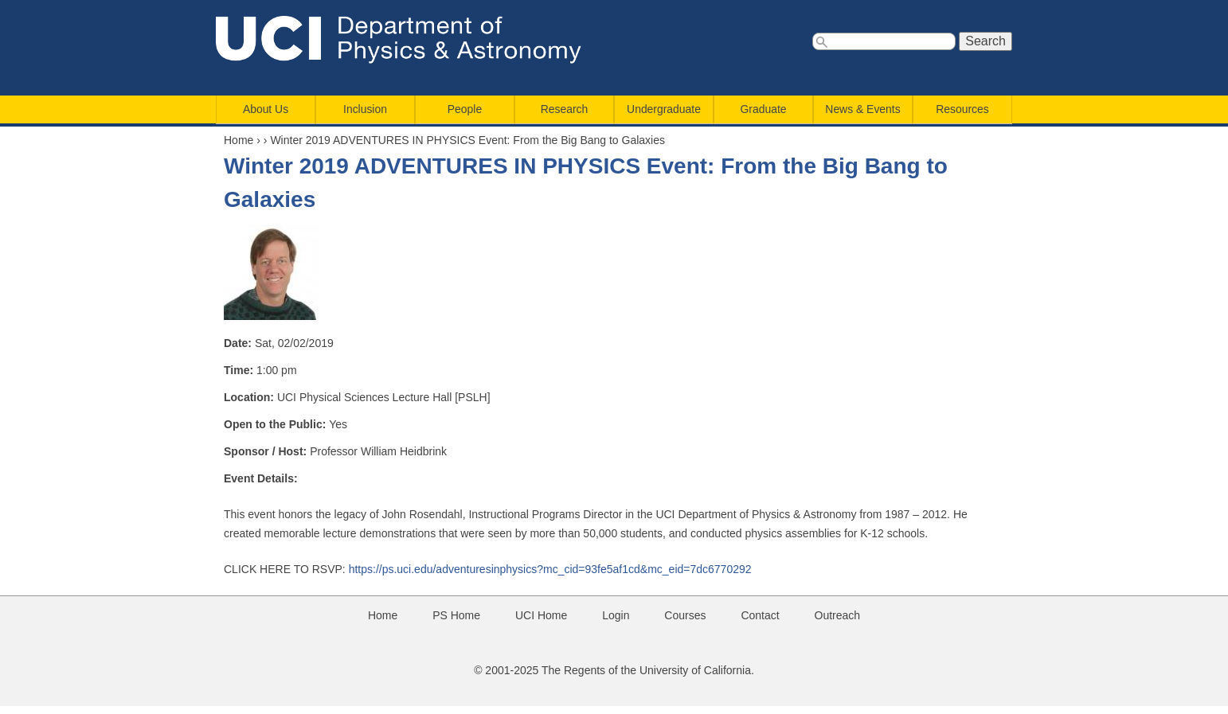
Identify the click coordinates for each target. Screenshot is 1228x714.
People (465, 109)
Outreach (838, 615)
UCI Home (541, 615)
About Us (265, 109)
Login (615, 615)
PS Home (456, 615)
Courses (685, 615)
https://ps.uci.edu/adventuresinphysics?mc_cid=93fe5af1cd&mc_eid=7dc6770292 (550, 569)
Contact (760, 615)
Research (565, 109)
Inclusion (365, 109)
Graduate (764, 109)
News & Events (862, 109)
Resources (962, 109)
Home (238, 140)
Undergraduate (664, 109)
